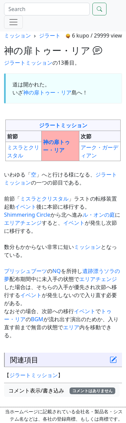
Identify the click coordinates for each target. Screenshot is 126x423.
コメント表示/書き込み (61, 390)
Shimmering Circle (27, 214)
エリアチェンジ (23, 222)
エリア (71, 327)
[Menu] (13, 22)
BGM (37, 319)
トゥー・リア (55, 92)
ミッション (17, 35)
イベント (25, 206)
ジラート (49, 35)
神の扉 (31, 92)
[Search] (47, 9)
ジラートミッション (28, 62)
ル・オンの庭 (99, 214)
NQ (56, 271)
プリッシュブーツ (25, 271)
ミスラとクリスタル (44, 198)
